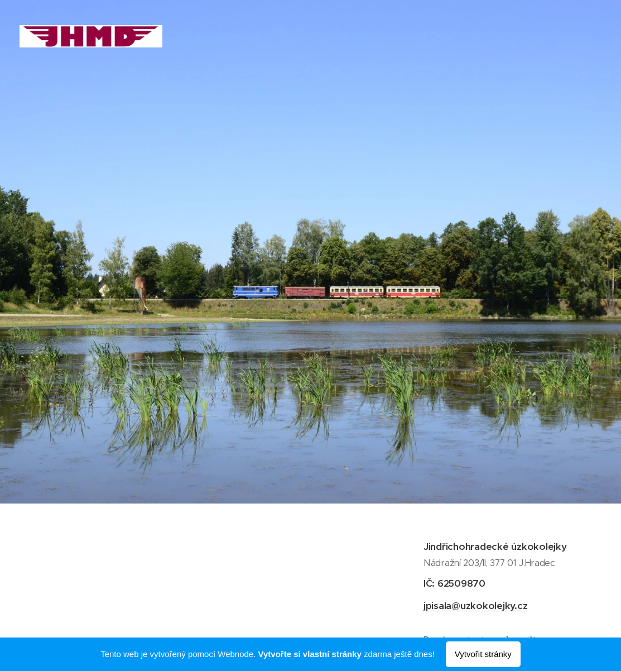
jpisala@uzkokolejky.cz (475, 606)
